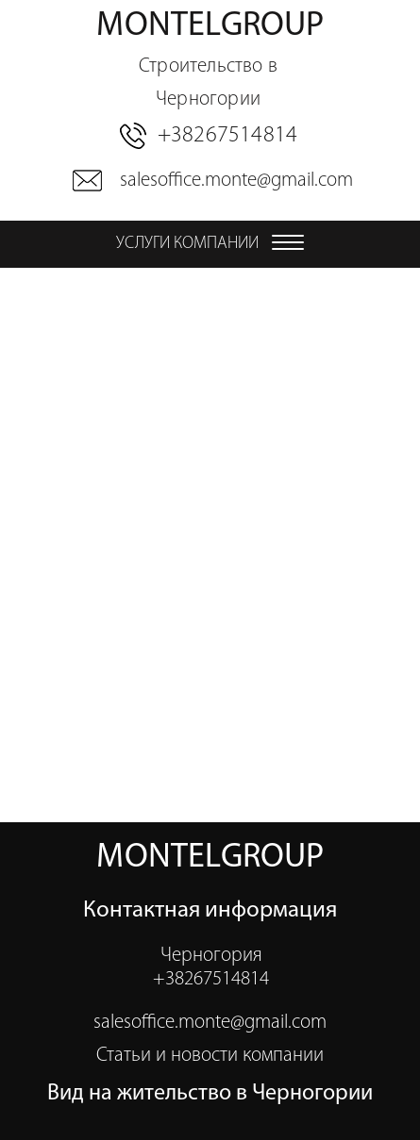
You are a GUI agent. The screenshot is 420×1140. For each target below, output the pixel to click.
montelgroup (210, 62)
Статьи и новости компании (210, 1056)
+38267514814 (227, 135)
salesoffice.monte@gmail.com (233, 180)
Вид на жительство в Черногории (210, 1093)
